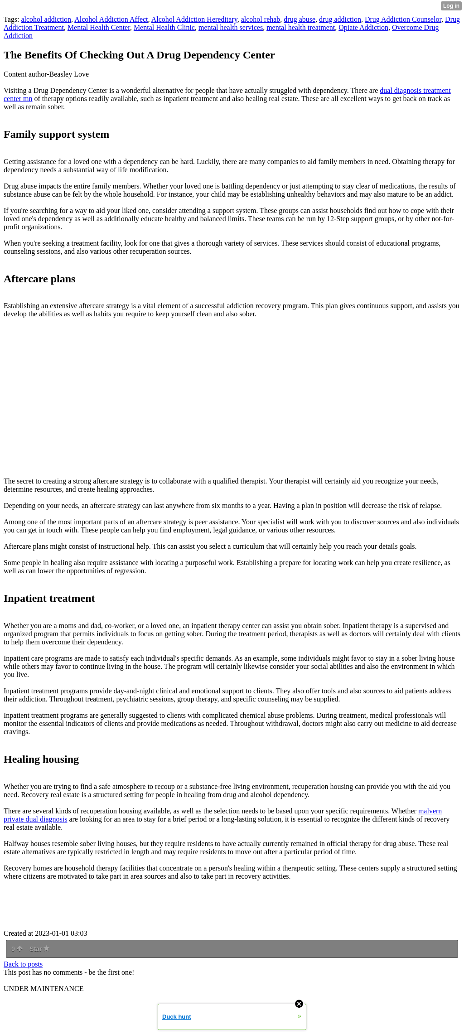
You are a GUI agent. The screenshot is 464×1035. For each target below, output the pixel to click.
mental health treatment (300, 27)
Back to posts (23, 964)
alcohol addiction (46, 19)
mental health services (230, 27)
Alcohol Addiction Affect (111, 19)
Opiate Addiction (363, 27)
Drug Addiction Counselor (403, 19)
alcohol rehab (260, 19)
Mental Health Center (99, 27)
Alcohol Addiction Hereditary (194, 19)
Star (39, 949)
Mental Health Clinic (164, 27)
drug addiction (340, 19)
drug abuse (299, 19)
